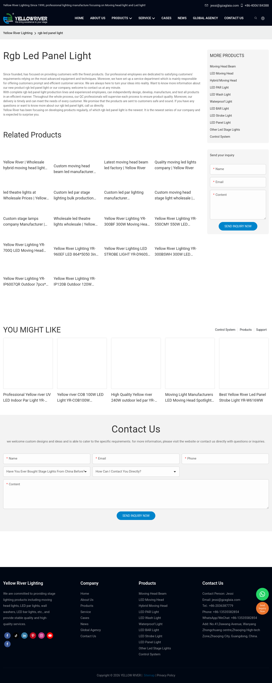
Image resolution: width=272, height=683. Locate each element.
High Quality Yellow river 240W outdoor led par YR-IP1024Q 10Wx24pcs (132, 397)
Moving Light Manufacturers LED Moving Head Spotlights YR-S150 (189, 397)
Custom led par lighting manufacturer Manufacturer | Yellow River (123, 195)
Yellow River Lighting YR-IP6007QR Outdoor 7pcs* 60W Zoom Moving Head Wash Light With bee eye (24, 281)
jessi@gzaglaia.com (222, 5)
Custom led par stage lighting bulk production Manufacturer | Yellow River (74, 195)
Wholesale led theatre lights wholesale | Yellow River (74, 221)
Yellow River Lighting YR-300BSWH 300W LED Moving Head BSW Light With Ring (176, 251)
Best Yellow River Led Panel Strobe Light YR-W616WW (242, 397)
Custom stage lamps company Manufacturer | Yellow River (24, 221)
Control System (225, 329)
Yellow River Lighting (18, 33)
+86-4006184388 (254, 5)
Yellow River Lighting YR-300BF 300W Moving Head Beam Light (126, 221)
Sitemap (149, 675)
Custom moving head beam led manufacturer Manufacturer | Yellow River (74, 169)
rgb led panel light (50, 33)
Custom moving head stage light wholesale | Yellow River (174, 195)
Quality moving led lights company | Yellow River (175, 165)
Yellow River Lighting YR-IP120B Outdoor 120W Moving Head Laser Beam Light (75, 281)
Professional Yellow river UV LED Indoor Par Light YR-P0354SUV (27, 397)
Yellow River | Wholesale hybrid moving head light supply (24, 165)
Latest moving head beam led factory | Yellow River (126, 165)
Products (246, 329)
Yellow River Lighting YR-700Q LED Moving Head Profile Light (24, 247)
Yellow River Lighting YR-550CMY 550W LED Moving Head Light (176, 221)
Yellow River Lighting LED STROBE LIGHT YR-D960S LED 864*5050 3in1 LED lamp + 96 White (126, 251)
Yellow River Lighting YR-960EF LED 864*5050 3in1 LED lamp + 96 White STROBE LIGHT (76, 251)
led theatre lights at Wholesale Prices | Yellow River (24, 195)
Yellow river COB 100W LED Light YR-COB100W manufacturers (80, 397)
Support (261, 329)
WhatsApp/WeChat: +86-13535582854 (230, 618)
